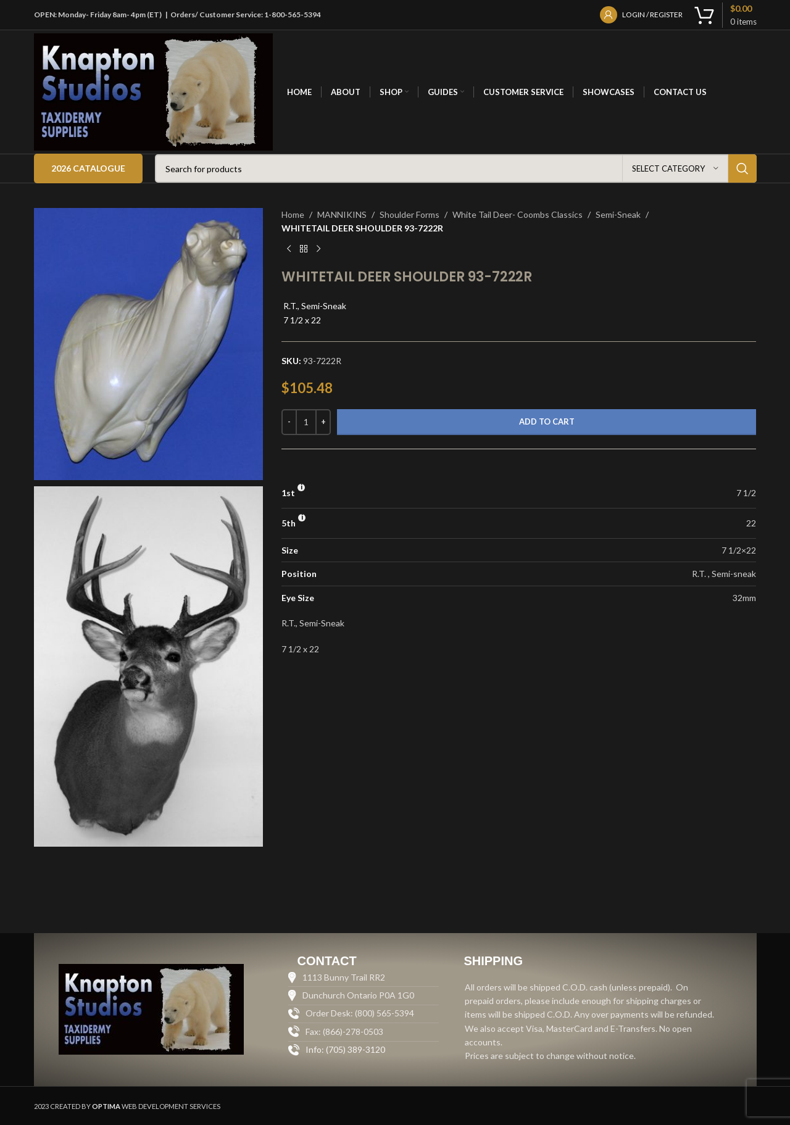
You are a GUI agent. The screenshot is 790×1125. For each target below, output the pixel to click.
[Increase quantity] (323, 422)
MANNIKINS (342, 214)
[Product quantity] (306, 422)
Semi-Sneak (618, 214)
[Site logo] (153, 91)
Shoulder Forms (409, 214)
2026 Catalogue (88, 168)
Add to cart (547, 421)
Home (292, 214)
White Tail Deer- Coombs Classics (517, 214)
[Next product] (318, 249)
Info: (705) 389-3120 (345, 1049)
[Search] (456, 168)
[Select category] (675, 168)
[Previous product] (288, 249)
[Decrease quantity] (289, 422)
